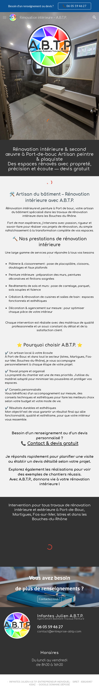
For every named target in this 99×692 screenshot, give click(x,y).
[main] (49, 158)
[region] (49, 6)
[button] (4, 17)
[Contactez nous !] (49, 599)
